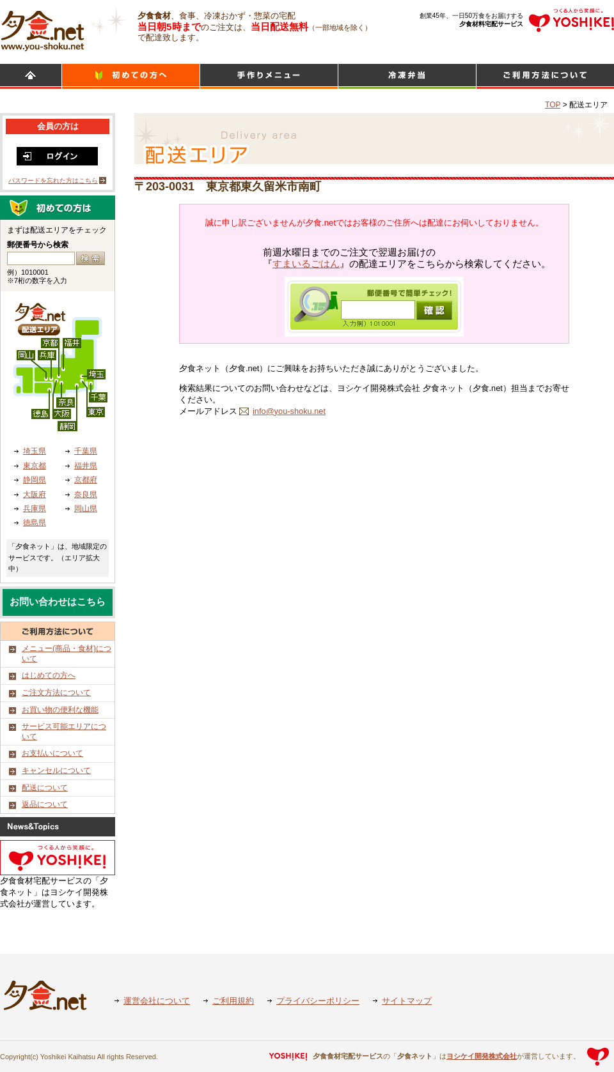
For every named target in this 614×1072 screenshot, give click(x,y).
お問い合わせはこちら (58, 602)
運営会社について (156, 1001)
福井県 (85, 465)
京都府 (85, 479)
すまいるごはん (306, 264)
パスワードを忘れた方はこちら (53, 180)
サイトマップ (407, 1001)
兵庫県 (34, 508)
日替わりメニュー (269, 76)
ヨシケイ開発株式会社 (481, 1056)
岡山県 (85, 508)
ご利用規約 (233, 1001)
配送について (45, 787)
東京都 (34, 465)
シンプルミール (407, 76)
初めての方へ (131, 76)
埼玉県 (34, 451)
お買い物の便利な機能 (60, 709)
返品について (45, 804)
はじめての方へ (48, 675)
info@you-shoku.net (289, 411)
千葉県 (85, 451)
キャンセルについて (56, 770)
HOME (30, 76)
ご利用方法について (545, 76)
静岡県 (34, 479)
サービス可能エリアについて (64, 731)
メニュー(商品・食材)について (66, 653)
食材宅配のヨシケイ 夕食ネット (42, 28)
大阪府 (34, 494)
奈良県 (85, 494)
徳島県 (34, 522)
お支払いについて (52, 753)
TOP (552, 104)
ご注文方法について (56, 692)
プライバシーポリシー (317, 1001)
